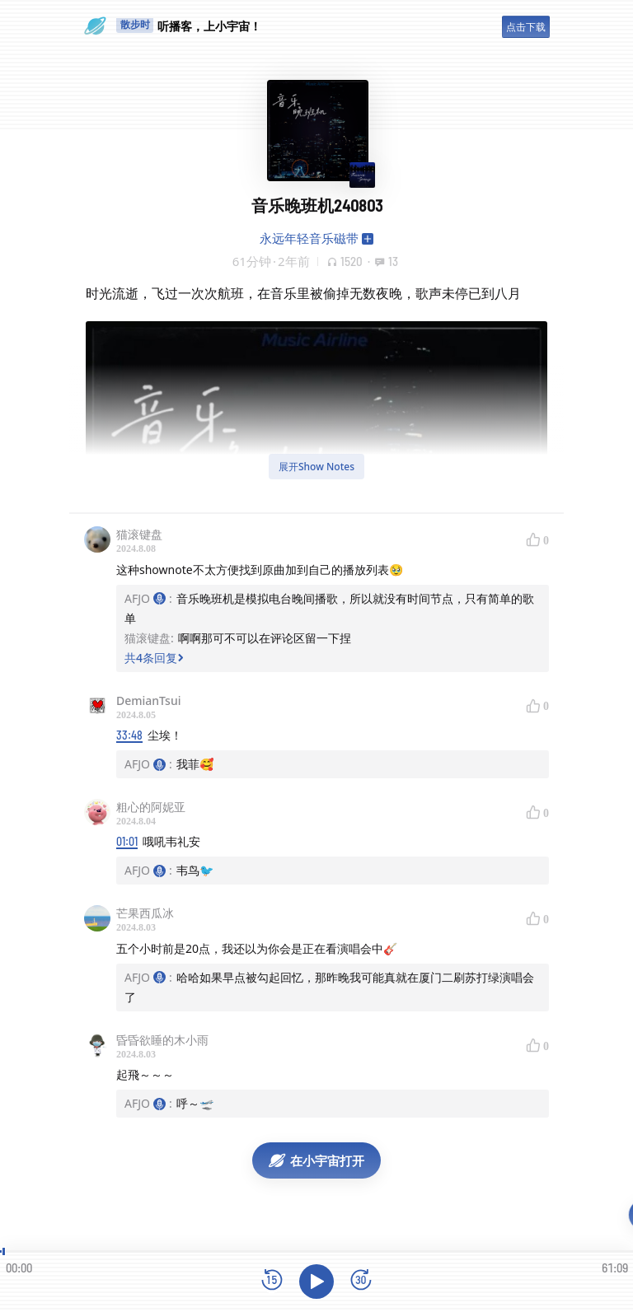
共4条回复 (154, 657)
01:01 (127, 841)
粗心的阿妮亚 (150, 807)
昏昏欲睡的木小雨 (162, 1040)
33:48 (129, 735)
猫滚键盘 (139, 534)
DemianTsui (148, 700)
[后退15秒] (272, 1281)
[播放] (316, 1281)
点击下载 (526, 27)
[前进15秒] (361, 1281)
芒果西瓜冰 (145, 913)
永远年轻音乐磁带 (309, 238)
